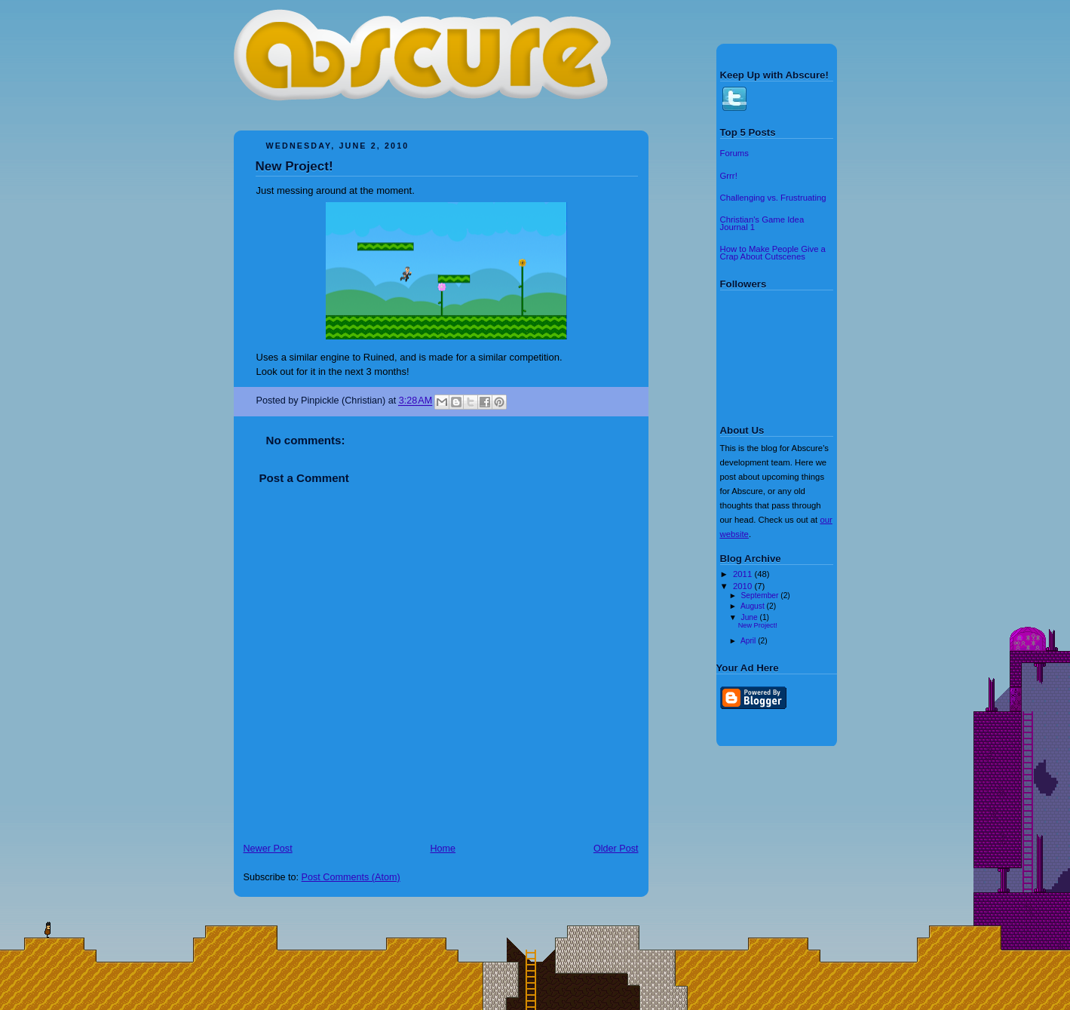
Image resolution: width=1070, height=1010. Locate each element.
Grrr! (728, 175)
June (750, 617)
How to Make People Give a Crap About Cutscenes (773, 252)
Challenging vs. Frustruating (773, 197)
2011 (743, 574)
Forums (734, 153)
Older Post (616, 848)
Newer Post (268, 848)
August (753, 606)
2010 (743, 586)
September (761, 595)
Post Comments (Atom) (351, 877)
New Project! (294, 166)
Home (442, 848)
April (749, 641)
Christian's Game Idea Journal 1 (762, 223)
